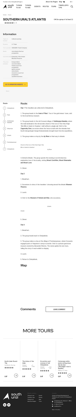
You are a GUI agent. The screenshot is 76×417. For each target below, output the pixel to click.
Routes (40, 397)
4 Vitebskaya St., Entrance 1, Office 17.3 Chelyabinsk (63, 401)
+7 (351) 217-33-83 (58, 404)
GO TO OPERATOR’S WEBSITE (14, 84)
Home (4, 15)
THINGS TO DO (19, 6)
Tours (9, 15)
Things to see (30, 395)
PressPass (58, 409)
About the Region (52, 2)
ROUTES (46, 6)
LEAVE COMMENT (59, 309)
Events (40, 395)
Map (60, 2)
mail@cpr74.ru (57, 406)
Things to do (30, 399)
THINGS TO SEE (28, 6)
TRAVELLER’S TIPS (63, 6)
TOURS (53, 6)
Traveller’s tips (31, 397)
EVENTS (37, 6)
